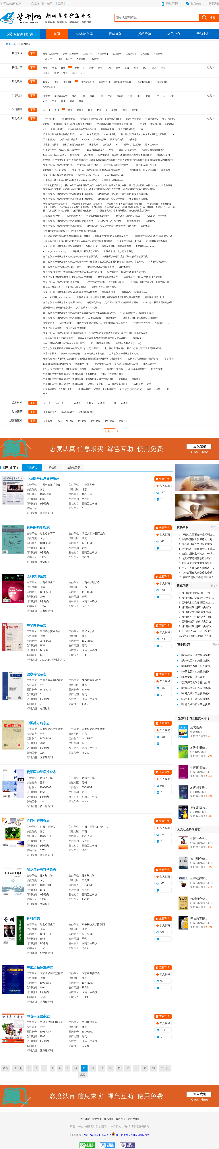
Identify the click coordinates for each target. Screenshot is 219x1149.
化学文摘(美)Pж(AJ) (113, 175)
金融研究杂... (198, 898)
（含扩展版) (168, 358)
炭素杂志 (196, 727)
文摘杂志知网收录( (124, 343)
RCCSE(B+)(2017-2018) (131, 389)
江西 (72, 101)
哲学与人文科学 (70, 54)
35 (145, 1068)
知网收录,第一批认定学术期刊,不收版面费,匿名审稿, (68, 221)
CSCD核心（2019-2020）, (55, 170)
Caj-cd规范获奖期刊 (137, 369)
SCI (117, 144)
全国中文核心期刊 (127, 149)
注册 (60, 3)
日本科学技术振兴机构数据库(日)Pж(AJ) (153, 236)
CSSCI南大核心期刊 (123, 82)
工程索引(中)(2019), (144, 246)
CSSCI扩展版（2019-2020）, (105, 287)
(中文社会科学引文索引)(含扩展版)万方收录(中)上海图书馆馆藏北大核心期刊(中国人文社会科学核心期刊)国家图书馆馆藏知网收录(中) (108, 160)
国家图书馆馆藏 (133, 119)
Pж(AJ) (85, 139)
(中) (149, 384)
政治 (145, 68)
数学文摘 (107, 144)
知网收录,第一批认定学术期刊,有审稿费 (62, 246)
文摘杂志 (132, 139)
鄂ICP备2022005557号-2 (97, 1135)
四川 (63, 101)
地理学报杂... (198, 747)
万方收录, (88, 155)
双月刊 (80, 110)
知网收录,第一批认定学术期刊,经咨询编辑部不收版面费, (125, 155)
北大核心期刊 (87, 82)
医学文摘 (93, 144)
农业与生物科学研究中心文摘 (82, 129)
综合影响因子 (67, 412)
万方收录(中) (49, 119)
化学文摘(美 (49, 323)
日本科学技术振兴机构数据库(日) (59, 134)
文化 (54, 68)
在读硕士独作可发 (52, 287)
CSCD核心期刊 (145, 82)
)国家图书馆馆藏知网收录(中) (57, 307)
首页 (57, 34)
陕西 (74, 96)
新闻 (127, 68)
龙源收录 (123, 379)
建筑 (63, 68)
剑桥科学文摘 (107, 129)
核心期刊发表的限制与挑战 (195, 544)
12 (93, 1068)
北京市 (46, 96)
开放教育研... (198, 918)
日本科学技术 (49, 353)
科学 (118, 68)
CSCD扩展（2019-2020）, (110, 221)
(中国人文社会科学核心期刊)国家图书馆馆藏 (64, 369)
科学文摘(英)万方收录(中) (98, 215)
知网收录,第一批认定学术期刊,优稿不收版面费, (125, 256)
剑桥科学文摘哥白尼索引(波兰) (58, 338)
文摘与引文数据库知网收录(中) (143, 358)
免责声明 (132, 1119)
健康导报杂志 (36, 674)
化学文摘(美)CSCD (96, 282)
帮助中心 (203, 34)
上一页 (18, 1068)
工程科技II (88, 54)
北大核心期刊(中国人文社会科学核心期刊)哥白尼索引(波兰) (133, 348)
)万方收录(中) (66, 323)
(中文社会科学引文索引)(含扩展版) (137, 312)
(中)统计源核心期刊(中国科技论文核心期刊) (64, 343)
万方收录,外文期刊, (157, 261)
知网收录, (145, 226)
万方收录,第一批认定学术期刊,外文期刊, (143, 277)
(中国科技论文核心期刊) (127, 363)
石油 (83, 73)
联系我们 (109, 1119)
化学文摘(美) (57, 129)
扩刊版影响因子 (86, 412)
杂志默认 (32, 467)
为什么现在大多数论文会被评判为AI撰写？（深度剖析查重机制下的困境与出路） (197, 572)
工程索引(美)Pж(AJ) (52, 215)
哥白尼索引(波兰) (126, 129)
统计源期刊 (162, 82)
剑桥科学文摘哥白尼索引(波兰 (157, 302)
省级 (56, 82)
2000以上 (123, 421)
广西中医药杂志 (38, 821)
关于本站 (85, 1119)
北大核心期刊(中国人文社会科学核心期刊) (100, 119)
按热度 (53, 467)
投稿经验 (144, 34)
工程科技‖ (131, 54)
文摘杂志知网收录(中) (112, 180)
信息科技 (144, 54)
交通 (65, 73)
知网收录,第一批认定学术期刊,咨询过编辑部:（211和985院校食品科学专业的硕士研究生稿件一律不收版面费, (95, 333)
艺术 (91, 68)
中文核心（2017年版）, (88, 165)
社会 (136, 68)
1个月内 (89, 403)
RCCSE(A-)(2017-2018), (89, 175)
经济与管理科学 (51, 54)
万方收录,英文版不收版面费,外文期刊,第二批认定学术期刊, (71, 348)
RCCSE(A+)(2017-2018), (54, 251)
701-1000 (82, 421)
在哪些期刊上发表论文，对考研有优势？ (197, 539)
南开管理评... (198, 878)
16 (128, 1068)
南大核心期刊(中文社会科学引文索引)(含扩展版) (144, 134)
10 (75, 1068)
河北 (139, 96)
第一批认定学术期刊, (94, 353)
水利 (74, 73)
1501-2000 (110, 421)
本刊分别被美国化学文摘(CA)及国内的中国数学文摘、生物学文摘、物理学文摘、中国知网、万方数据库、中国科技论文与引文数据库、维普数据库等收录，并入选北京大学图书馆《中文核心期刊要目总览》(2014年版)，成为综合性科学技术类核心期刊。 (109, 187)
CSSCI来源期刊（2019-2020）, (57, 297)
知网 (149, 389)
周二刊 (134, 110)
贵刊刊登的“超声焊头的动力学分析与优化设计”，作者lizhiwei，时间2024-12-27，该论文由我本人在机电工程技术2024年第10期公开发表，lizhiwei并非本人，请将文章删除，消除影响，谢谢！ (197, 607)
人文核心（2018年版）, (76, 287)
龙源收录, (150, 221)
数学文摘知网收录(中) (108, 277)
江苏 (130, 96)
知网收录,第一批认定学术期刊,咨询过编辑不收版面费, (113, 302)
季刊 (70, 110)
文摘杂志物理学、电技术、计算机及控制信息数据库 (142, 241)
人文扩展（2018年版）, (158, 215)
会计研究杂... (198, 858)
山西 (45, 101)
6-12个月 (59, 403)
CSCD (46, 124)
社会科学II (103, 54)
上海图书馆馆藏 (67, 119)
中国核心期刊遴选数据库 (153, 149)
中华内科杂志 (36, 625)
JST (141, 129)
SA (81, 134)
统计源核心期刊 (103, 363)
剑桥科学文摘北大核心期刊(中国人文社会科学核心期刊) (70, 180)
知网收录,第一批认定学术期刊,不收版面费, (149, 170)
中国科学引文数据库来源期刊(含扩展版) (72, 124)
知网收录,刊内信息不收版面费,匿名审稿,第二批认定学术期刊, (72, 272)
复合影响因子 (49, 412)
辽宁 (157, 96)
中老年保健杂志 (38, 1016)
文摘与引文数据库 (69, 139)
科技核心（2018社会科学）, (135, 292)
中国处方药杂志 (38, 723)
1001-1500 (95, 421)
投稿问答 (115, 34)
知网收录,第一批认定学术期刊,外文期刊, (126, 272)
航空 (56, 73)
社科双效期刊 (151, 144)
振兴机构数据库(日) (70, 353)
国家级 (46, 82)
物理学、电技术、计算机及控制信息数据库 (64, 144)
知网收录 (137, 338)
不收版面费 (137, 384)
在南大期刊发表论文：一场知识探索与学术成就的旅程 (197, 553)
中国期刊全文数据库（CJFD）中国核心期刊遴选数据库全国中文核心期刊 (78, 379)
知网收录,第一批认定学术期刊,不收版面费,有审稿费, (123, 199)
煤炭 (163, 68)
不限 (32, 53)
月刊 (90, 110)
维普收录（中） (83, 363)
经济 (45, 68)
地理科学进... (198, 787)
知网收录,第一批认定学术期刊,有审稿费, (62, 226)
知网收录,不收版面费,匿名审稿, (58, 175)
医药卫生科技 (65, 59)
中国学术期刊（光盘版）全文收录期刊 (61, 149)
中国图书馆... (198, 767)
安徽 (83, 96)
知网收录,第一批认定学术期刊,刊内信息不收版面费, (68, 199)
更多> (213, 527)
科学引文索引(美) (132, 144)
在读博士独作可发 (141, 323)
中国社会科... (198, 838)
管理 (154, 68)
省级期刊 (67, 82)
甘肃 (81, 101)
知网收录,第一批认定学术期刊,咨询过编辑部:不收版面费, (70, 256)
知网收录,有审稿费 (52, 328)
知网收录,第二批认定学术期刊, (118, 251)
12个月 (113, 403)
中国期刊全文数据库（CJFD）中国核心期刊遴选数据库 (69, 374)
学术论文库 (84, 34)
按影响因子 (73, 467)
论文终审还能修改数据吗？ (195, 558)
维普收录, (75, 155)
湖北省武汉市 (60, 96)
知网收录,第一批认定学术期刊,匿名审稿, (62, 302)
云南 (171, 96)
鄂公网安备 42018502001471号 (133, 1135)
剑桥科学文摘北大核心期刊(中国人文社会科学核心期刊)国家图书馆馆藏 (78, 241)
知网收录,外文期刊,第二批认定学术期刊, (62, 266)
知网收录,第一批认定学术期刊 (84, 251)
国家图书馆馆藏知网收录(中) (57, 363)
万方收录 (159, 323)
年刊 (125, 110)
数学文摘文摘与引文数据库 (129, 215)
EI (173, 134)
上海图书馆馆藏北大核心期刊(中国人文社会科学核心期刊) (71, 231)
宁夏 (54, 101)
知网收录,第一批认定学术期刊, (58, 165)
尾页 (82, 1074)
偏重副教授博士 (109, 292)
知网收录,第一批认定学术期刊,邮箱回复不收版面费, (68, 194)
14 (110, 1068)
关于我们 (214, 3)
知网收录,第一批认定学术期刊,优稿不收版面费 (108, 246)
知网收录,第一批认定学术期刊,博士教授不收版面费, (111, 226)
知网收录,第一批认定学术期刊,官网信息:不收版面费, (123, 194)
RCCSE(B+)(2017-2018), (54, 155)
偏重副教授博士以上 (155, 297)
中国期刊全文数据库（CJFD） (99, 149)
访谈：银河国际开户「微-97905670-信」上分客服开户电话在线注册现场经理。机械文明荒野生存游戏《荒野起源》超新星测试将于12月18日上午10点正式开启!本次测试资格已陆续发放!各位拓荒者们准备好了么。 (197, 635)
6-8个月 (124, 403)
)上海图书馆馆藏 (115, 369)
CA (44, 129)
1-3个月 (47, 403)
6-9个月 (101, 403)
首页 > (10, 44)
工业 (109, 68)
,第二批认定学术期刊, (76, 328)
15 (119, 1068)
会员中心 (173, 34)
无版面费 (47, 421)
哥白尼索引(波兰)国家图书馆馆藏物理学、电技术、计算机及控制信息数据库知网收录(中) (86, 236)
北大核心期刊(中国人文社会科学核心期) (150, 282)
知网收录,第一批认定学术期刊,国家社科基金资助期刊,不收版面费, (108, 297)
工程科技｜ (48, 59)
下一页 (165, 1068)
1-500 (59, 421)
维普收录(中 (157, 369)
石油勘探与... (198, 807)
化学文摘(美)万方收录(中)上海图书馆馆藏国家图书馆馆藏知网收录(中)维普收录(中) (83, 358)
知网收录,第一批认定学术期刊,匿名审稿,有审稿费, (96, 170)
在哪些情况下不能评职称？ (196, 577)
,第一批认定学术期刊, (100, 343)
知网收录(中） (126, 266)
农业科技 (80, 59)
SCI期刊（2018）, (117, 282)
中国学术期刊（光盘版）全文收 (58, 389)
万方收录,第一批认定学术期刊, (124, 353)
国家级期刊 (104, 82)
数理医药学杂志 (38, 527)
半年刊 (114, 110)
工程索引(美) (49, 139)
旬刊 (99, 110)
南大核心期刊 (163, 155)
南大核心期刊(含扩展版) (162, 124)
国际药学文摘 (116, 139)
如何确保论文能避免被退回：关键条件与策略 (197, 563)
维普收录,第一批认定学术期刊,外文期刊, (62, 282)
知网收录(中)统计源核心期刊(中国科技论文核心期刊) (102, 323)
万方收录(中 (96, 369)
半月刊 (46, 110)
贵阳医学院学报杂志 (41, 772)
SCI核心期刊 (49, 87)
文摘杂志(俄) (99, 139)
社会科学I (158, 54)
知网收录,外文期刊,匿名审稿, (101, 266)
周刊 (56, 110)
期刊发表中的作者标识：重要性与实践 (197, 549)
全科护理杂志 (36, 576)
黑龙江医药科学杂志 (41, 870)
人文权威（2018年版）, (87, 307)
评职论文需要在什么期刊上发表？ (197, 534)
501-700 (69, 421)
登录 (49, 3)
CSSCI (143, 124)
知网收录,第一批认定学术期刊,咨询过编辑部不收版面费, (70, 292)
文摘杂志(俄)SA (74, 215)
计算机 (46, 73)
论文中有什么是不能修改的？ (197, 567)
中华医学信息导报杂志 (43, 479)
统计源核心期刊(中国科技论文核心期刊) (116, 124)
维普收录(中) (168, 119)
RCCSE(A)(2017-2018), (146, 165)
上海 (101, 96)
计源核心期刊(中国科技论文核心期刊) (141, 318)
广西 (110, 96)
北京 (148, 96)
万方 (45, 394)
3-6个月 (77, 403)
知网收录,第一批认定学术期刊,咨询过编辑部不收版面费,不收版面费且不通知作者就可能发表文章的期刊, (93, 261)
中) (139, 343)
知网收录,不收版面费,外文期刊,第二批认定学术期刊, (68, 277)
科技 (100, 68)
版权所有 (121, 1119)
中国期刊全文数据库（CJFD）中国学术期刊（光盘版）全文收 (73, 384)
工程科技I (94, 59)
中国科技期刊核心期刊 (112, 374)
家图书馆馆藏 (94, 318)
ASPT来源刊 (110, 134)
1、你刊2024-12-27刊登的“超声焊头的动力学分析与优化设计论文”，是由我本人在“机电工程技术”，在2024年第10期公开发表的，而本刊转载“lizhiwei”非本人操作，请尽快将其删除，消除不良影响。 (197, 631)
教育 (77, 68)
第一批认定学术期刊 (117, 384)
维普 (158, 389)
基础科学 (117, 54)
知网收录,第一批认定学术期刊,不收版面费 (63, 318)
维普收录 (136, 379)
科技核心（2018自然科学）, (117, 165)
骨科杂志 (33, 918)
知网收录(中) (151, 119)
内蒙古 (120, 96)
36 (153, 1068)
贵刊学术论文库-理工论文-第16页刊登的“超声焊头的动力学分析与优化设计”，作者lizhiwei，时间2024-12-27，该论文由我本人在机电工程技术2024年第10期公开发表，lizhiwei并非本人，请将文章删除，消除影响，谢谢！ (197, 593)
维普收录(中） (134, 221)
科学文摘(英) (93, 134)
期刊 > (17, 44)
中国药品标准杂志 (40, 967)
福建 (92, 96)
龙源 (166, 389)
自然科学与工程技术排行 (193, 718)
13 (101, 1068)
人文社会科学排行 (189, 829)
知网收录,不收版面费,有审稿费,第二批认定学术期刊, (103, 338)
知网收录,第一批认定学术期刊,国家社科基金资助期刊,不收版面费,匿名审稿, (79, 312)
